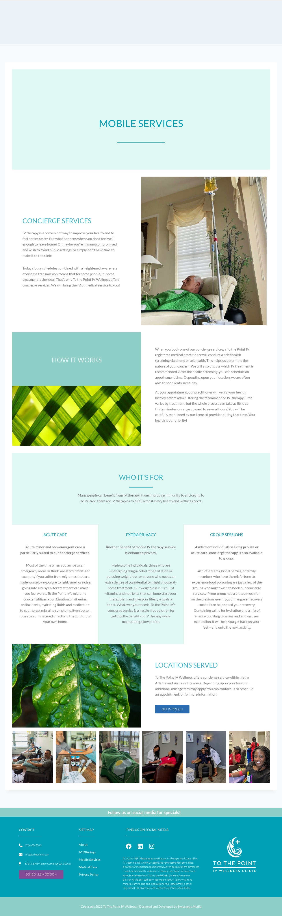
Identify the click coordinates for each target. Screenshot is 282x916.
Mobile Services (89, 859)
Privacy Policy (88, 874)
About (83, 844)
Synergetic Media (189, 906)
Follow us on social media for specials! (144, 812)
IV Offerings (87, 852)
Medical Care (88, 867)
